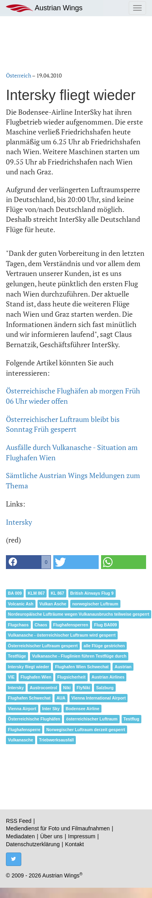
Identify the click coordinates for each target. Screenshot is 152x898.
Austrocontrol (43, 687)
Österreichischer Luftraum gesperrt (43, 645)
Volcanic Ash (21, 603)
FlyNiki (83, 687)
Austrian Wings (44, 8)
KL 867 (57, 593)
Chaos (41, 624)
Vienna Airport (22, 708)
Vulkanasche (20, 739)
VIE (11, 677)
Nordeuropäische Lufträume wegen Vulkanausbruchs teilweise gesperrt (78, 614)
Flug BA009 (105, 624)
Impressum (81, 836)
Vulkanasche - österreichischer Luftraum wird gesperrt (62, 635)
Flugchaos (18, 624)
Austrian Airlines (108, 677)
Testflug (131, 719)
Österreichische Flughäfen (34, 719)
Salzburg (104, 687)
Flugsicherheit (71, 677)
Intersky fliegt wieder (28, 666)
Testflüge (17, 656)
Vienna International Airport (98, 698)
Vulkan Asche (52, 603)
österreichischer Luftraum (91, 719)
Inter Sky (51, 708)
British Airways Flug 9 (92, 593)
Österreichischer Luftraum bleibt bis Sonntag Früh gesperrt (63, 424)
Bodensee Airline (82, 708)
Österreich (18, 75)
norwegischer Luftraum (95, 603)
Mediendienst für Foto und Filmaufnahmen (58, 828)
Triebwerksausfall (56, 739)
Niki (67, 687)
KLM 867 (36, 593)
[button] (28, 562)
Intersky (19, 522)
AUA (61, 698)
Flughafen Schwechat (29, 698)
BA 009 (15, 593)
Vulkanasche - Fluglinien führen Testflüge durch (79, 656)
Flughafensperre (24, 729)
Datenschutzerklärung (33, 844)
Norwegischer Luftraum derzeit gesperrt (85, 729)
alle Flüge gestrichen (104, 645)
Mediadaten (20, 836)
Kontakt (74, 844)
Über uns (51, 836)
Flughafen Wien (36, 677)
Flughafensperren (70, 624)
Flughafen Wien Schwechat (82, 666)
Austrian (122, 666)
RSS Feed (19, 821)
